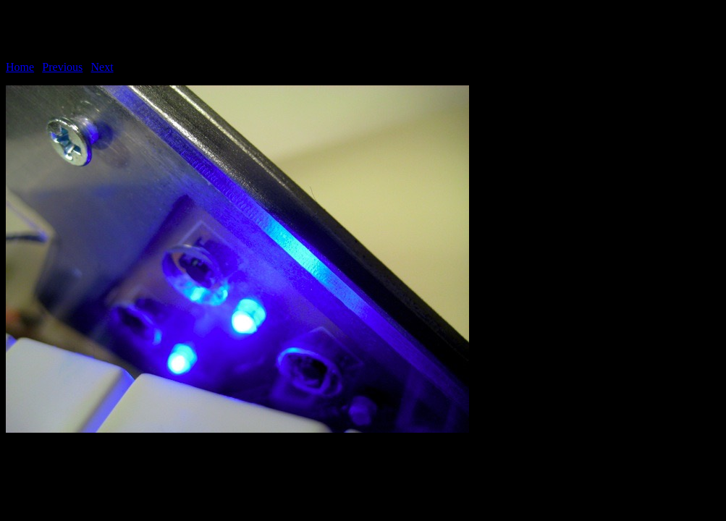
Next (102, 67)
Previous (62, 67)
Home (20, 67)
